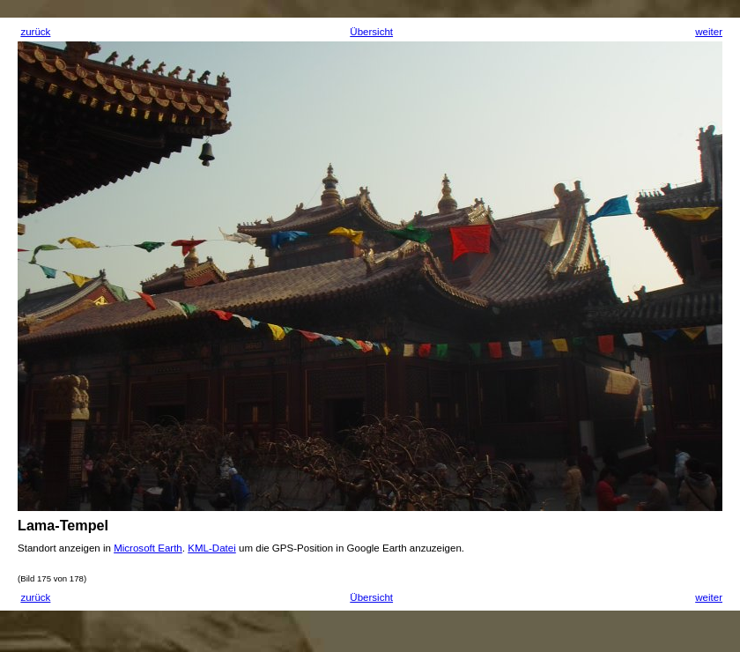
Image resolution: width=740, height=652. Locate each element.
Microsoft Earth (148, 548)
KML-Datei (212, 548)
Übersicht (371, 31)
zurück (35, 31)
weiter (708, 31)
